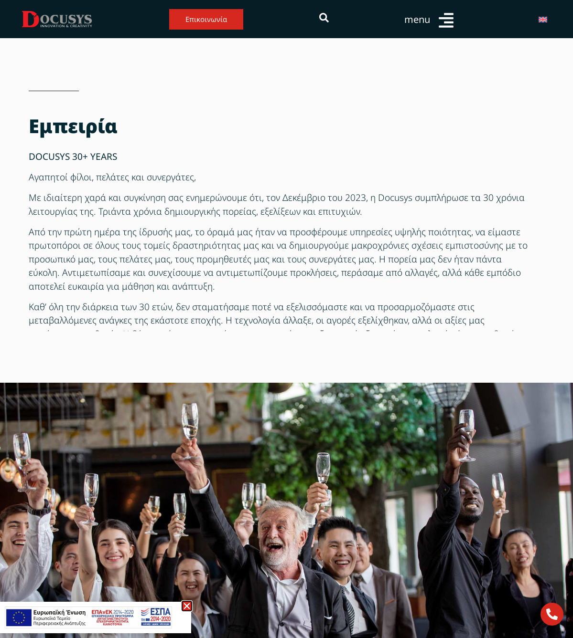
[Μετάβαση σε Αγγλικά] (543, 19)
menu (417, 19)
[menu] (446, 20)
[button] (187, 606)
